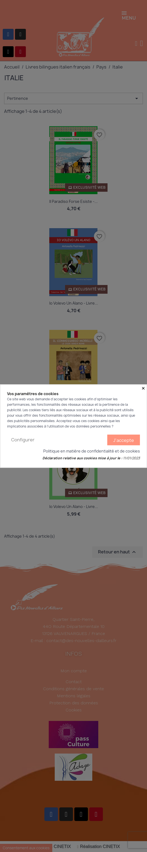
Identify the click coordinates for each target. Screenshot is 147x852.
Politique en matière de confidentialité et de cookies (91, 451)
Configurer (23, 440)
